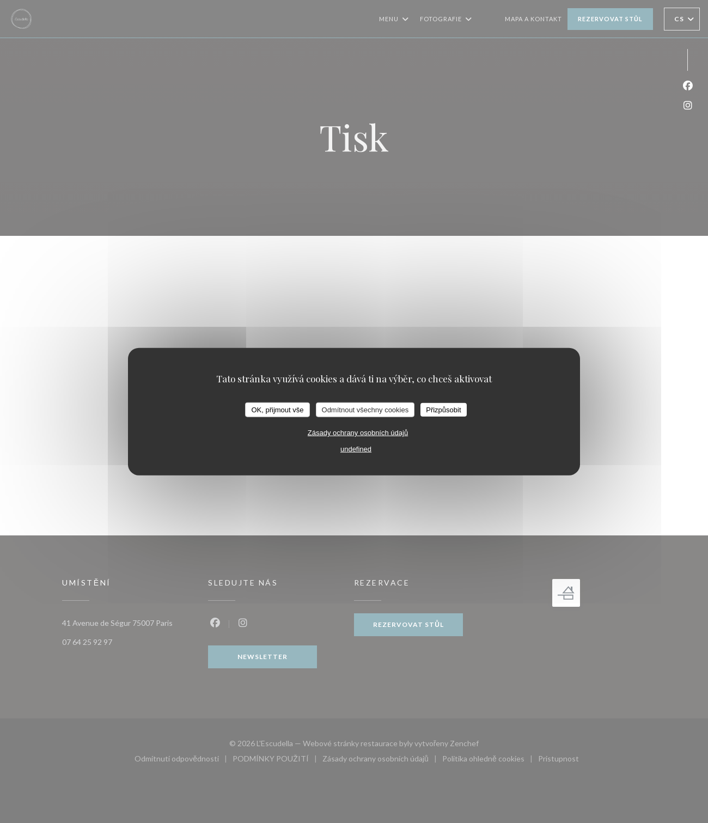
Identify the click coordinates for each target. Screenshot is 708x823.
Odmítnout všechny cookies (365, 409)
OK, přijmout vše (277, 409)
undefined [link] (355, 449)
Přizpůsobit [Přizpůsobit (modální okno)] (443, 409)
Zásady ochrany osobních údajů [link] (358, 433)
